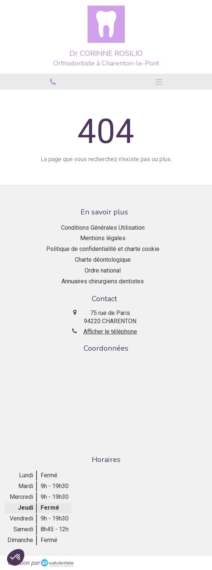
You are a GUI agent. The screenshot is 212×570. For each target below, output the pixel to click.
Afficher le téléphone (110, 331)
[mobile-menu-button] (159, 81)
